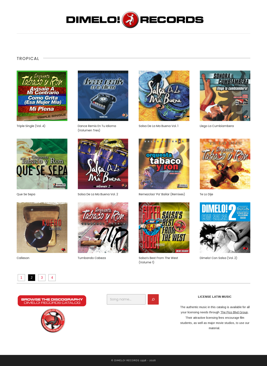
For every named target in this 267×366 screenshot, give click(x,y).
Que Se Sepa (26, 194)
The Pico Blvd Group (234, 312)
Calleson (23, 258)
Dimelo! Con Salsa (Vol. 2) (218, 258)
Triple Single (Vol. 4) (31, 126)
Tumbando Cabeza (92, 258)
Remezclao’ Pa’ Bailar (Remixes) (162, 194)
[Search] (153, 299)
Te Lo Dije (206, 194)
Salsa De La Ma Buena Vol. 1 (158, 126)
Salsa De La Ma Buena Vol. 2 (98, 194)
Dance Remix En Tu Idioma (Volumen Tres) (97, 128)
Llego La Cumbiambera (217, 126)
